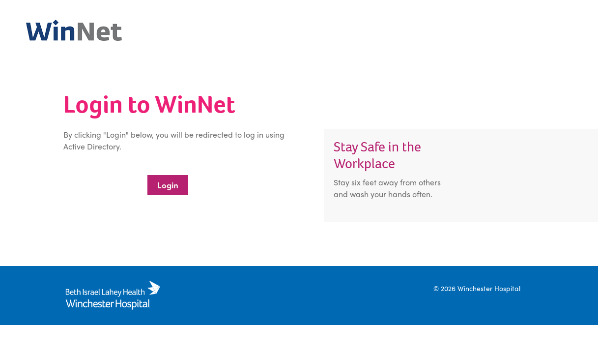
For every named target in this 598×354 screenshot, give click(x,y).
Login (167, 185)
